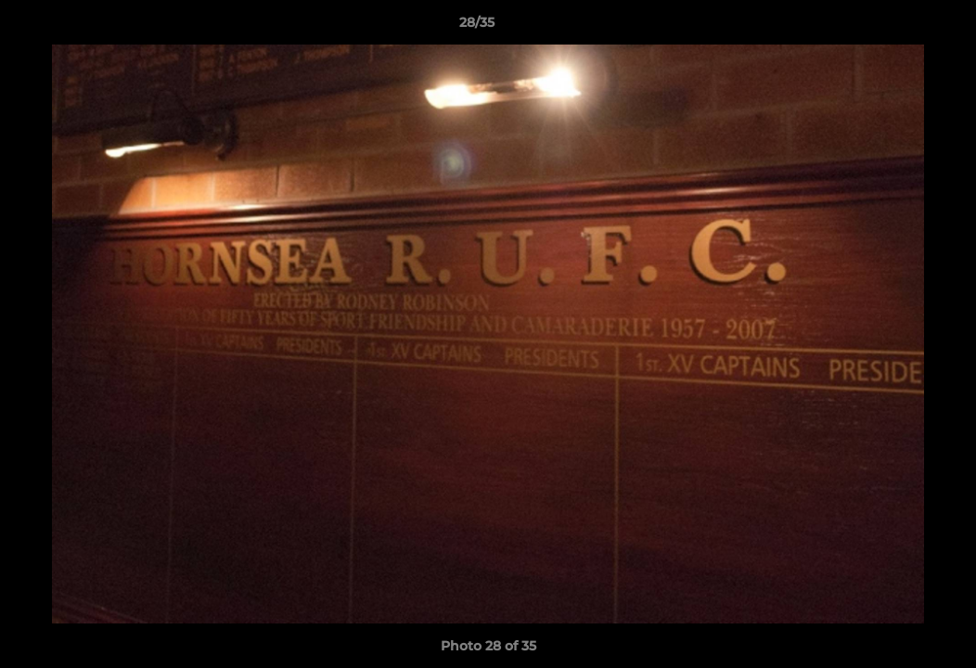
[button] (898, 27)
